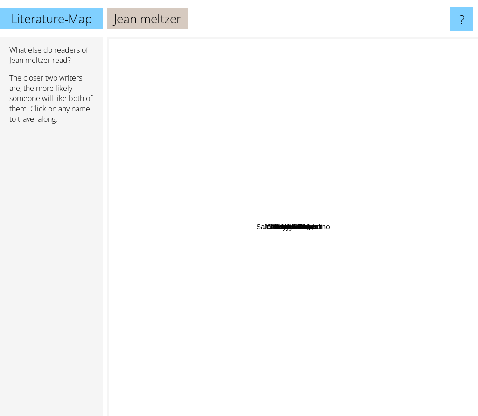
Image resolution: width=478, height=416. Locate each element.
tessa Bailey (361, 121)
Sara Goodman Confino (318, 212)
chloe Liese (223, 163)
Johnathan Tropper (317, 146)
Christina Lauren (196, 127)
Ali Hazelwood (171, 247)
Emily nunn (300, 224)
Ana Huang (404, 259)
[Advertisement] (51, 274)
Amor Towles (360, 353)
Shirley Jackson (271, 318)
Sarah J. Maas (245, 380)
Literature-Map (51, 18)
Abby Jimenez (225, 272)
